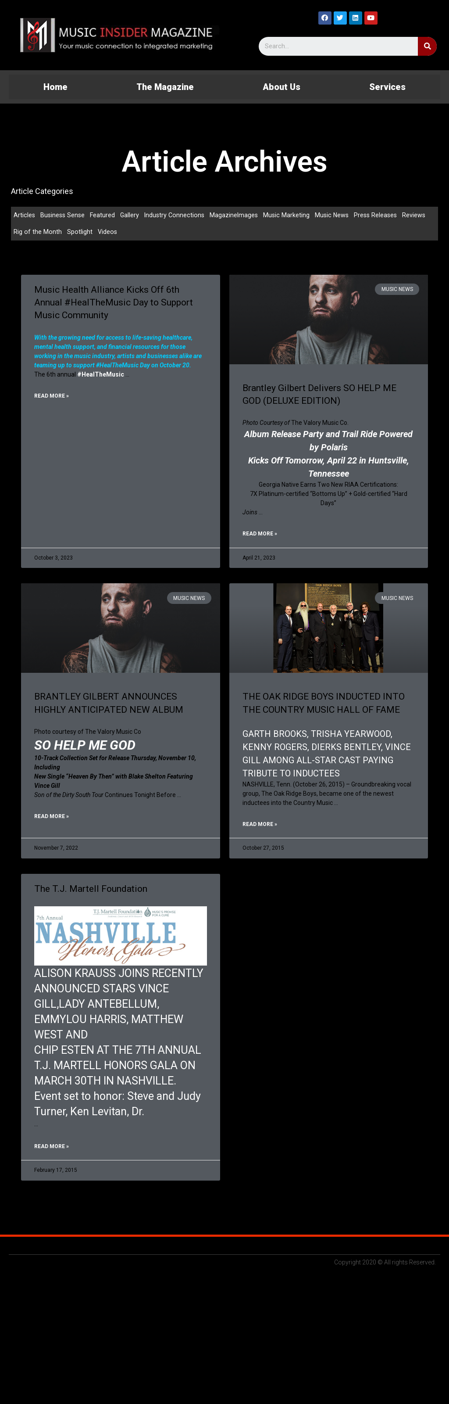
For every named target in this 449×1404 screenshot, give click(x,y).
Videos (108, 233)
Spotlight (80, 233)
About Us (281, 87)
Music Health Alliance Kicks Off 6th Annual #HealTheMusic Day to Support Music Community (113, 303)
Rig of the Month (38, 233)
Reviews (423, 215)
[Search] (427, 46)
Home (55, 87)
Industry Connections (178, 215)
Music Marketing (292, 215)
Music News (338, 215)
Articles (25, 215)
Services (387, 87)
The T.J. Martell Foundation (90, 891)
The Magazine (165, 87)
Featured (105, 215)
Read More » (51, 398)
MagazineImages (239, 215)
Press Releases (383, 215)
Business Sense (64, 215)
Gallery (132, 215)
